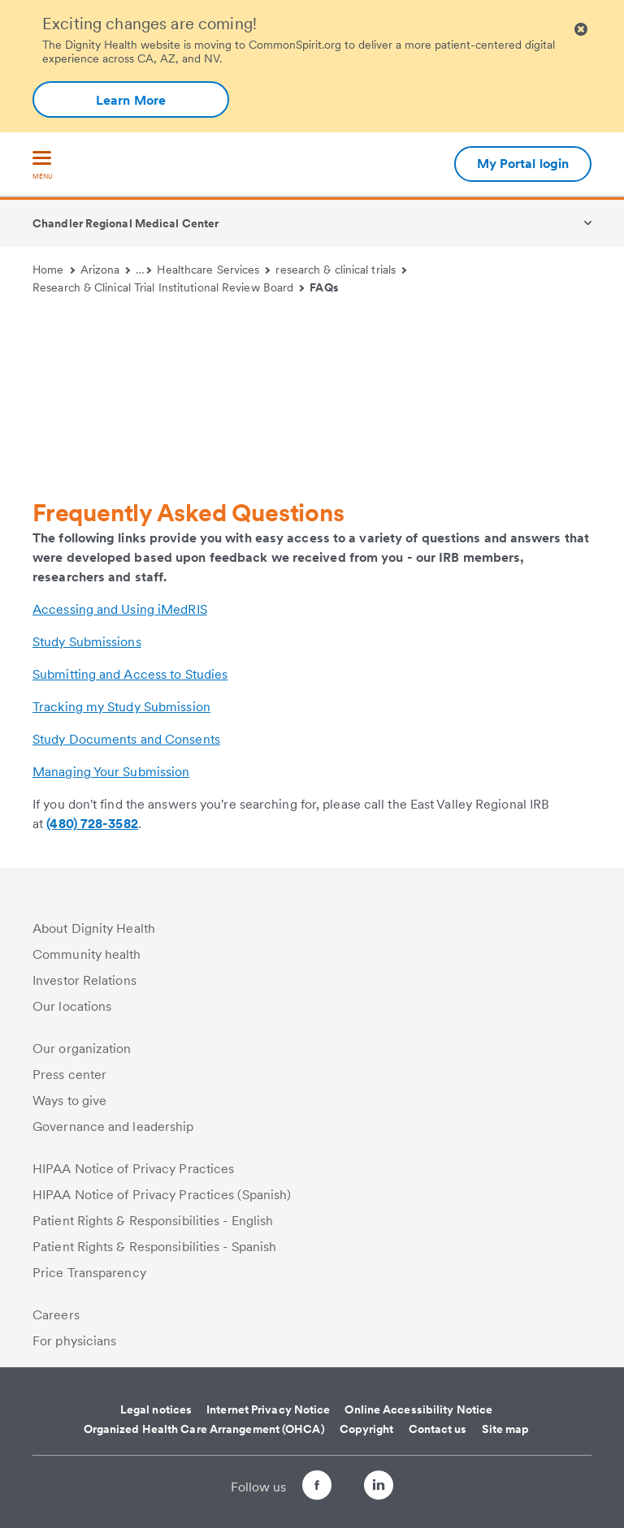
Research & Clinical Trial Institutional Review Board (168, 287)
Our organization (82, 1048)
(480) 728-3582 (91, 823)
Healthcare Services (213, 269)
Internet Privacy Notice (268, 1409)
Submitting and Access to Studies (130, 674)
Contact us (438, 1428)
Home (53, 269)
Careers (56, 1315)
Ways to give (69, 1100)
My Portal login (523, 163)
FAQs (324, 287)
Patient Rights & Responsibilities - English (152, 1220)
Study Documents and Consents (126, 739)
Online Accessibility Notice (418, 1409)
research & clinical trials (340, 269)
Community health (86, 954)
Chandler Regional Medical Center (125, 223)
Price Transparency (89, 1272)
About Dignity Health (93, 928)
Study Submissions (86, 642)
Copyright (367, 1428)
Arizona (105, 269)
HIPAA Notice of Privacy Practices (133, 1168)
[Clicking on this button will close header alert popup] (580, 29)
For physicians (74, 1341)
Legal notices (156, 1409)
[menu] (42, 166)
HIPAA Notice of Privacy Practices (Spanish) (161, 1194)
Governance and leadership (113, 1126)
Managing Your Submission (110, 771)
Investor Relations (84, 980)
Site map (506, 1428)
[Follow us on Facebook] (302, 1487)
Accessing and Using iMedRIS (119, 609)
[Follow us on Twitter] (347, 1478)
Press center (69, 1074)
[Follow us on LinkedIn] (393, 1487)
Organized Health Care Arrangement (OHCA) (204, 1428)
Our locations (71, 1006)
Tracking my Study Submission (121, 706)
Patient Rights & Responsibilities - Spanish (154, 1246)
